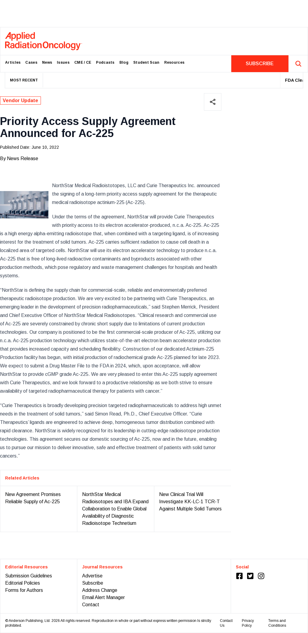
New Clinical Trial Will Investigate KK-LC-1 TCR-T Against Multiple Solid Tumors (190, 501)
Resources (174, 62)
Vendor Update (20, 100)
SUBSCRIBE (260, 63)
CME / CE (82, 62)
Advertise (92, 575)
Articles (12, 62)
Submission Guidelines (28, 575)
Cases (31, 62)
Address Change (99, 590)
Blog (123, 62)
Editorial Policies (22, 583)
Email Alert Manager (103, 597)
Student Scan (146, 62)
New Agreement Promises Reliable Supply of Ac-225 (33, 498)
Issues (63, 62)
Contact (90, 604)
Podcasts (105, 62)
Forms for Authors (24, 590)
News (47, 62)
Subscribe (92, 583)
